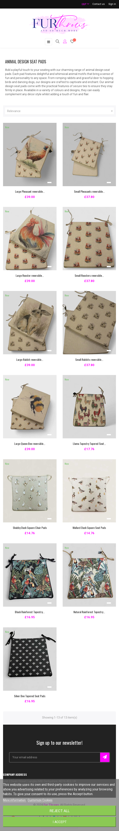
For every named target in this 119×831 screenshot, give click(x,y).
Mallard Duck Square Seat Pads (89, 527)
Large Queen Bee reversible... (29, 443)
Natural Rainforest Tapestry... (89, 612)
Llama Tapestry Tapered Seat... (89, 443)
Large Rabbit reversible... (29, 359)
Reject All (60, 811)
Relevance (60, 111)
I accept (60, 822)
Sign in (112, 4)
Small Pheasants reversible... (89, 191)
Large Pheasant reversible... (30, 191)
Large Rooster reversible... (30, 275)
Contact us (98, 4)
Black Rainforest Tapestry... (30, 612)
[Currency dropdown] (83, 4)
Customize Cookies (40, 800)
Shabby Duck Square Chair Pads (30, 527)
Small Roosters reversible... (89, 275)
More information (14, 800)
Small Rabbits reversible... (89, 359)
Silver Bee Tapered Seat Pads (29, 696)
